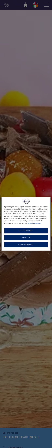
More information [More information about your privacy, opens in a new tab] (34, 223)
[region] (26, 224)
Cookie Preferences (25, 244)
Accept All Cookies (26, 231)
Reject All (26, 237)
